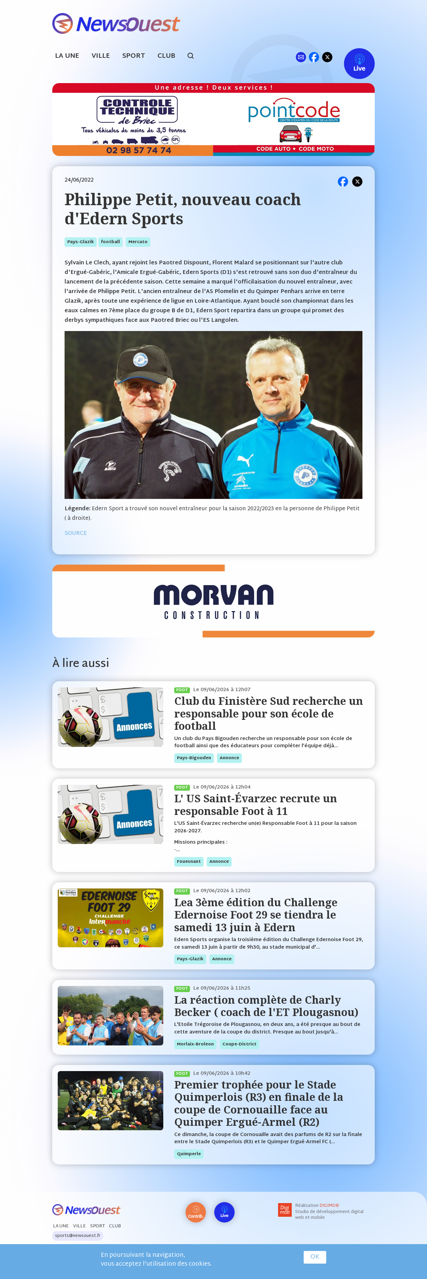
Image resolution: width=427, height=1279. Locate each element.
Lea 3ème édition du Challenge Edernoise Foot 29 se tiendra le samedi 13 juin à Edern (256, 914)
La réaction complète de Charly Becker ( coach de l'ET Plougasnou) (266, 1006)
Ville (101, 56)
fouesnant (189, 862)
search (194, 57)
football (110, 242)
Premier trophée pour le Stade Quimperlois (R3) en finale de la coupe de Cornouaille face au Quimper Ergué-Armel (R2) (258, 1103)
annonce (229, 758)
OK (315, 1257)
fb (314, 57)
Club (166, 56)
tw (327, 57)
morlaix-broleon (195, 1044)
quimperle (189, 1154)
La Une (67, 56)
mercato (138, 242)
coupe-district (239, 1044)
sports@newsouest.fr (77, 1236)
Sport (133, 56)
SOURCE (76, 534)
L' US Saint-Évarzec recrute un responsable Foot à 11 (255, 804)
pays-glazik (80, 242)
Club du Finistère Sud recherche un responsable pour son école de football (268, 713)
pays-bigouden (194, 758)
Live (352, 57)
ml (301, 57)
